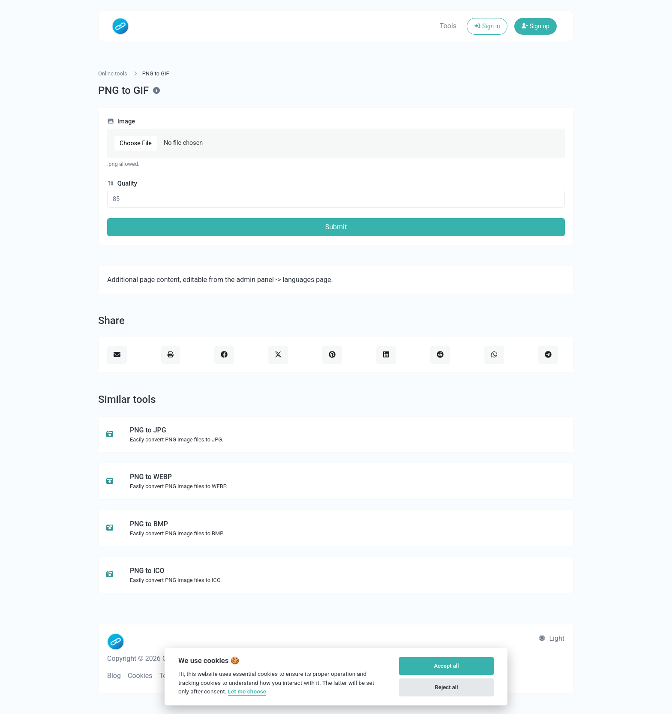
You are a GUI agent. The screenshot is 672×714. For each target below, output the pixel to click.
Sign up (535, 26)
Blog (114, 676)
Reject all (446, 687)
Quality (122, 183)
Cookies (140, 676)
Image (121, 121)
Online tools (112, 73)
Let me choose (247, 691)
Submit (336, 227)
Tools (448, 26)
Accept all (446, 666)
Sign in (487, 26)
